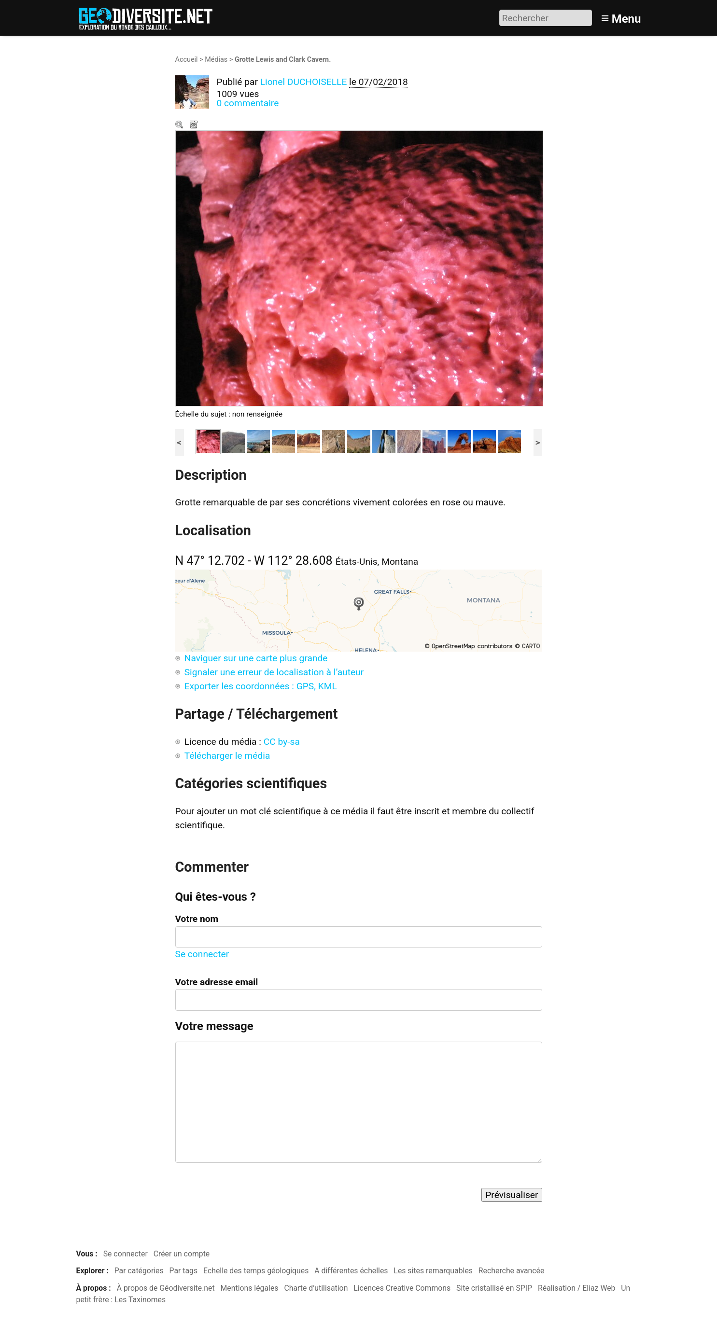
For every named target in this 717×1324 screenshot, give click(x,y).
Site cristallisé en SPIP (494, 1288)
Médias (216, 60)
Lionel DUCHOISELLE (303, 81)
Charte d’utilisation (316, 1288)
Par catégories (139, 1270)
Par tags (183, 1270)
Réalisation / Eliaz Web (577, 1288)
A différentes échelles (351, 1270)
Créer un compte (182, 1253)
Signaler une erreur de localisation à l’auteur (274, 672)
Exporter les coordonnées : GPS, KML (260, 686)
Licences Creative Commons (401, 1288)
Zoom (180, 125)
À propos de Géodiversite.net (166, 1288)
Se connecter (202, 954)
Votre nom (197, 918)
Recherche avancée (511, 1270)
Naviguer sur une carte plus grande (256, 658)
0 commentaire (248, 103)
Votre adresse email (216, 982)
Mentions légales (250, 1288)
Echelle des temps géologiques (256, 1270)
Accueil (186, 60)
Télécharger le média (194, 125)
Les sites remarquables (433, 1270)
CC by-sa (282, 741)
